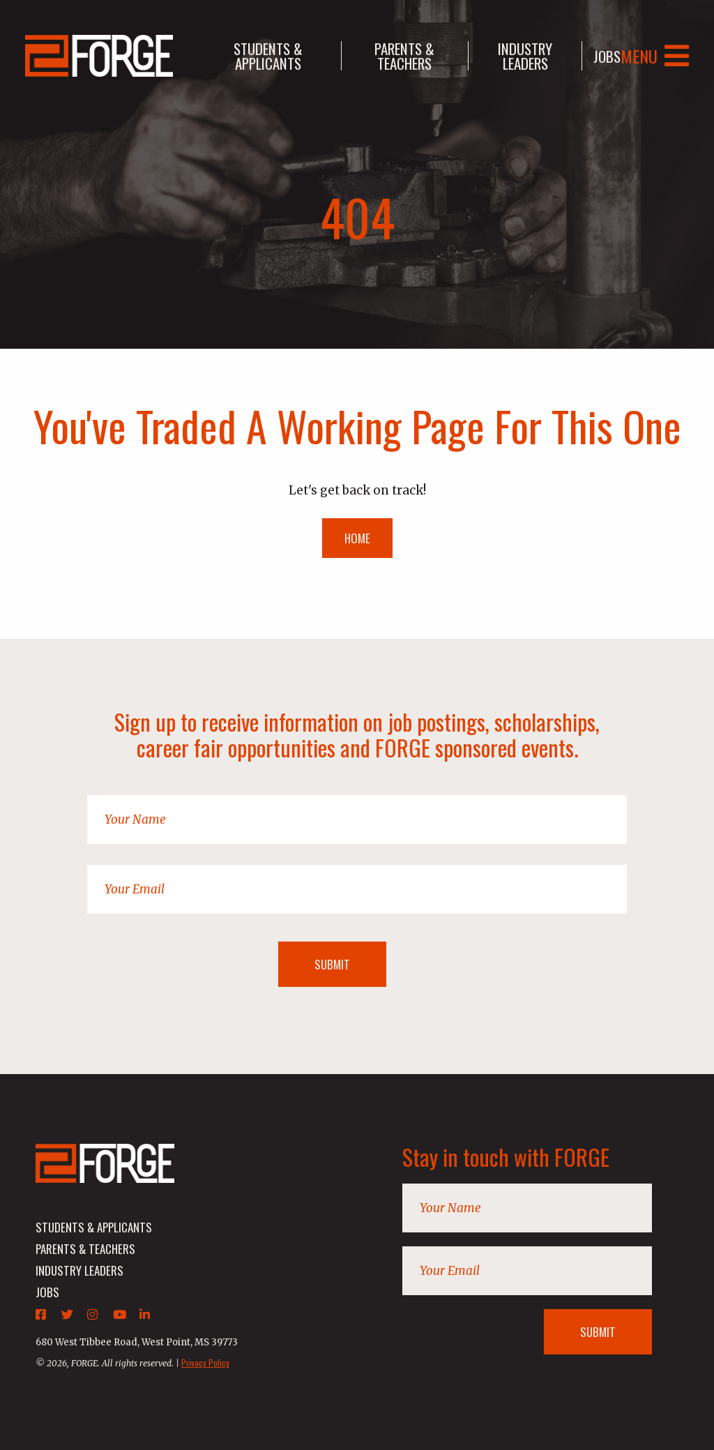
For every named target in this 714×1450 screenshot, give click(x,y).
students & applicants (268, 55)
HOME (357, 538)
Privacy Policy (205, 1362)
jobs (607, 56)
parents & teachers (404, 55)
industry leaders (525, 55)
